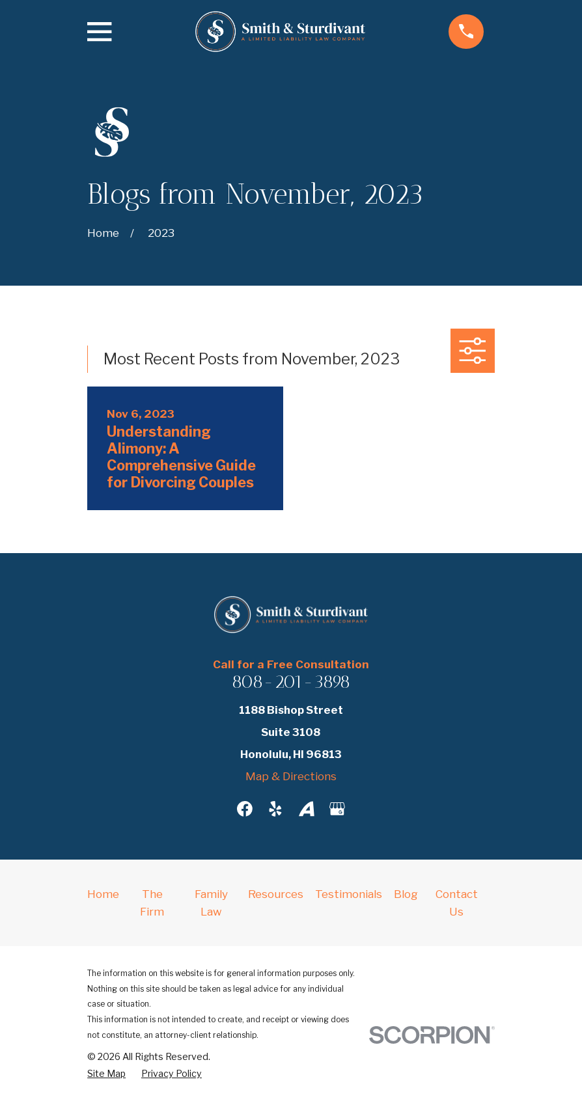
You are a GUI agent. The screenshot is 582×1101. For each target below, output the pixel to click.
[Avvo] (306, 809)
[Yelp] (275, 809)
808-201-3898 (291, 681)
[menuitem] (106, 1074)
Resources (275, 894)
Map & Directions (291, 776)
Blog (406, 894)
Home (103, 894)
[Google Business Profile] (337, 809)
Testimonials (348, 894)
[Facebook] (245, 809)
